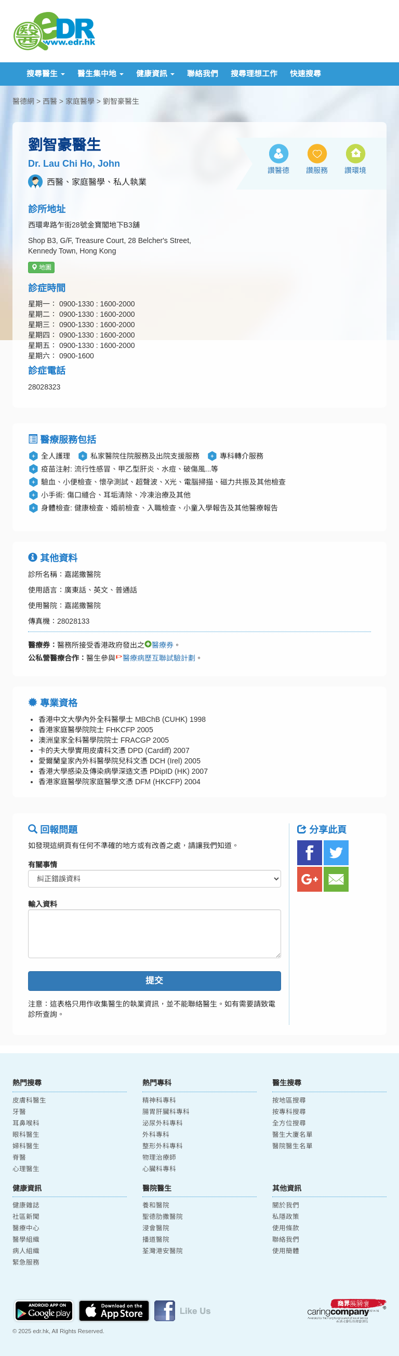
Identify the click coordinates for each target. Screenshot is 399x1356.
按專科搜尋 (289, 1112)
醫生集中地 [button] (100, 74)
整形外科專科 (162, 1146)
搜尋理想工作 (254, 74)
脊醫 (19, 1157)
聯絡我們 (202, 74)
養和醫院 (155, 1205)
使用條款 (285, 1228)
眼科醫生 (25, 1134)
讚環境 (355, 170)
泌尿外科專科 (162, 1123)
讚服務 (317, 170)
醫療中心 (25, 1228)
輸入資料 (42, 904)
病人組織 (25, 1251)
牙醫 (19, 1112)
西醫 (50, 101)
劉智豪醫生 (121, 101)
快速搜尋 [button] (305, 74)
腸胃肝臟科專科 (166, 1112)
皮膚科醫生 (29, 1100)
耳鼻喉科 (25, 1123)
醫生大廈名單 (292, 1134)
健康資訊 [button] (155, 74)
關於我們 (285, 1205)
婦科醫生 (25, 1146)
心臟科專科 (159, 1169)
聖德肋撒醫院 (162, 1216)
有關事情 (42, 865)
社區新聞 (25, 1216)
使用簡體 (285, 1251)
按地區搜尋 (289, 1100)
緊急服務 (25, 1262)
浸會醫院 (155, 1228)
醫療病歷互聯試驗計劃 (155, 658)
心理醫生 (25, 1169)
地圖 (41, 267)
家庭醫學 (80, 101)
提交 (154, 981)
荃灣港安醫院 (162, 1251)
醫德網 (23, 101)
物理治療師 (159, 1157)
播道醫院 (155, 1239)
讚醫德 (278, 170)
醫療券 (159, 645)
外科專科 (155, 1134)
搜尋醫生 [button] (45, 74)
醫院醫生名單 (292, 1146)
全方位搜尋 (289, 1123)
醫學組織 (25, 1239)
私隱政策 (285, 1216)
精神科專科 (159, 1100)
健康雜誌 (25, 1205)
